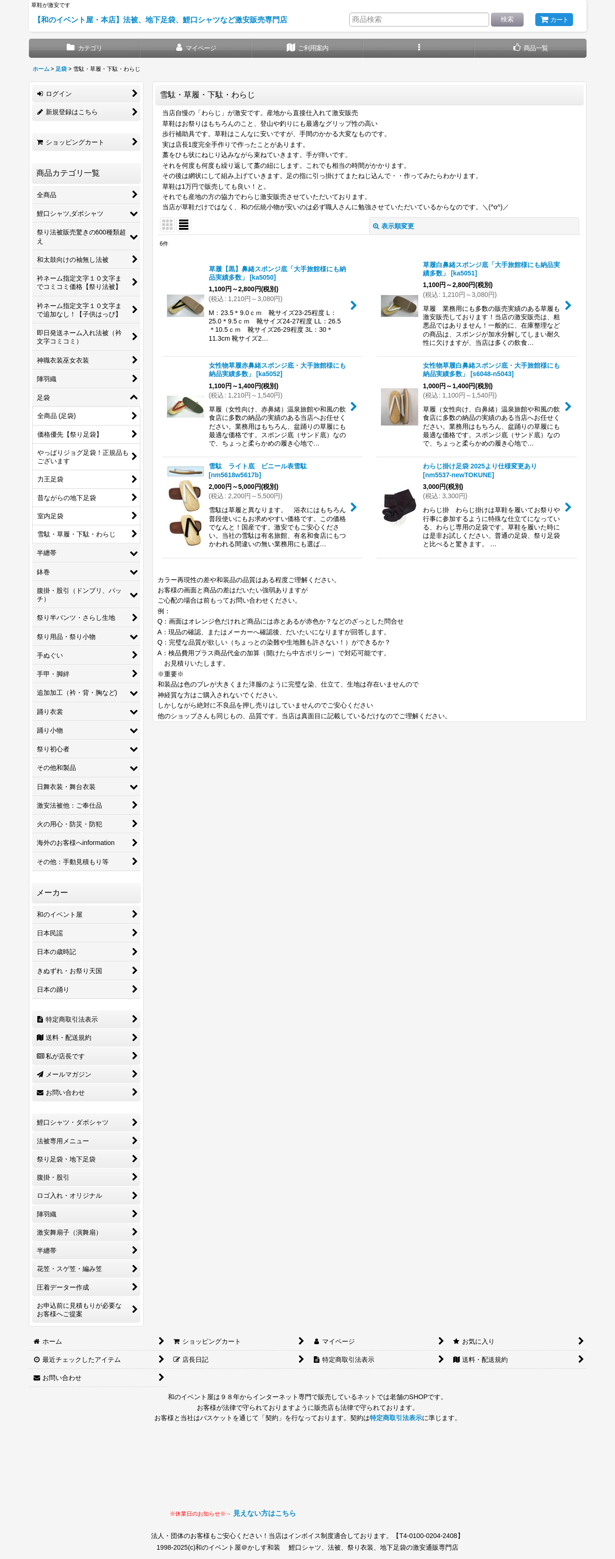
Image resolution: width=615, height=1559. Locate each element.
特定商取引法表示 (396, 1418)
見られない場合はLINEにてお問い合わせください (370, 1475)
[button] (419, 48)
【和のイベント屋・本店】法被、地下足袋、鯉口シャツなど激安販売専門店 (160, 19)
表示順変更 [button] (393, 226)
